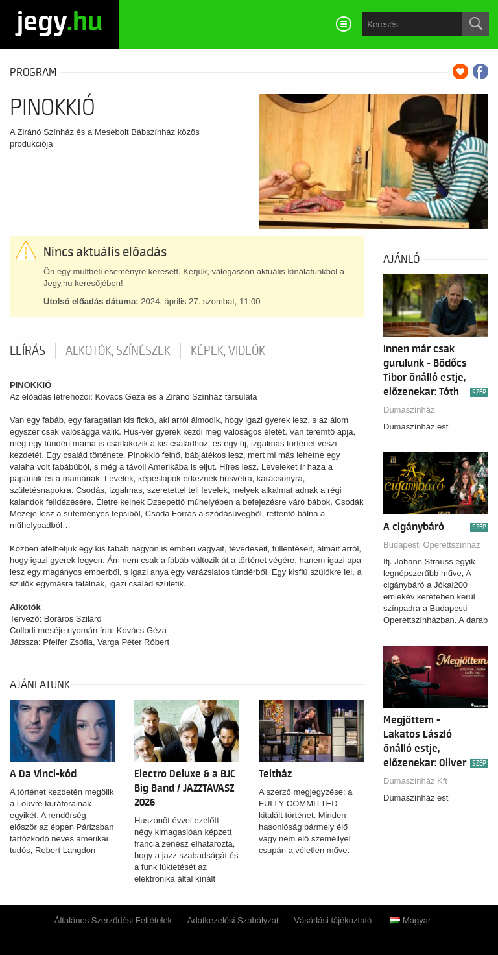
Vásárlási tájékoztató (333, 920)
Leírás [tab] (27, 351)
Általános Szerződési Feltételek (113, 920)
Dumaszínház (408, 410)
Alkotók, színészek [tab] (118, 351)
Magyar (410, 920)
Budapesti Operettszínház (431, 545)
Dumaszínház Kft (415, 781)
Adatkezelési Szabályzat (233, 920)
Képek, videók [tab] (228, 351)
